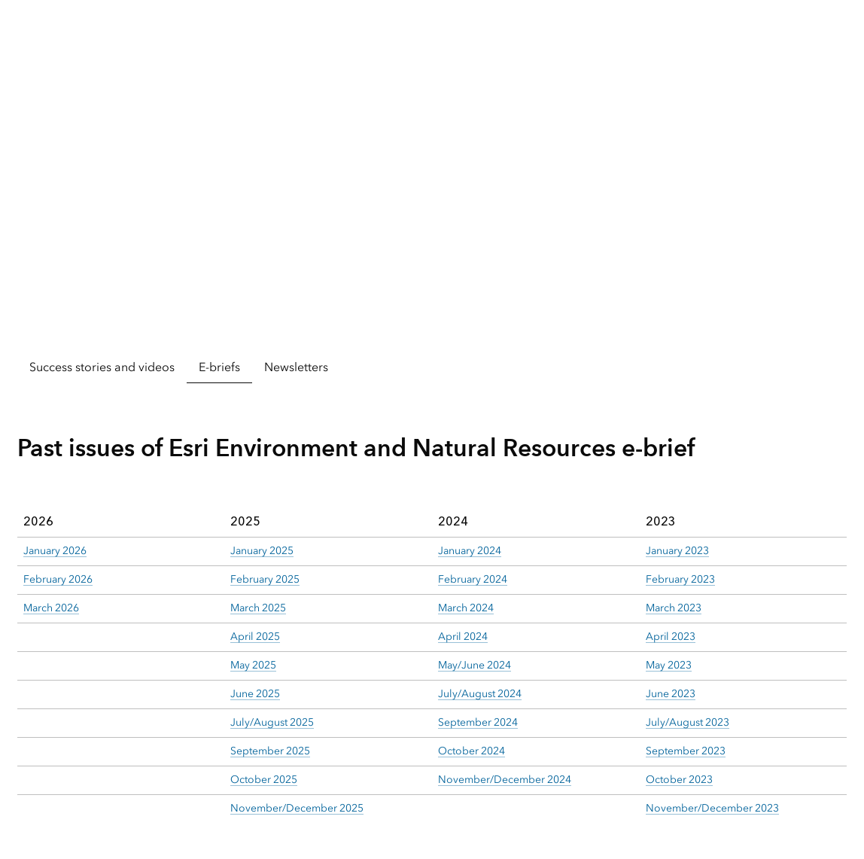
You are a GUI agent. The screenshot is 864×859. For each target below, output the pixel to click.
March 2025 (258, 608)
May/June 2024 (474, 665)
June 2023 (670, 693)
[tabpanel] (432, 609)
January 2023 (677, 550)
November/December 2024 (504, 779)
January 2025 (262, 550)
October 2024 (471, 751)
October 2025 (263, 779)
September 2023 (686, 751)
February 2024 (472, 579)
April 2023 (670, 636)
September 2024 (478, 722)
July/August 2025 (272, 722)
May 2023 (669, 665)
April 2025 (255, 636)
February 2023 (680, 579)
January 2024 (469, 550)
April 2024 (463, 636)
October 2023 (679, 779)
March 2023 (673, 608)
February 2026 (58, 579)
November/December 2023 (712, 808)
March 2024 (466, 608)
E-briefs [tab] (219, 367)
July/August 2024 (480, 693)
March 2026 (51, 608)
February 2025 (265, 579)
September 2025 (270, 751)
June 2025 (255, 693)
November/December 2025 (297, 808)
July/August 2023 (687, 722)
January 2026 (55, 550)
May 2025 (253, 665)
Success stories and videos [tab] (102, 367)
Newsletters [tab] (296, 367)
